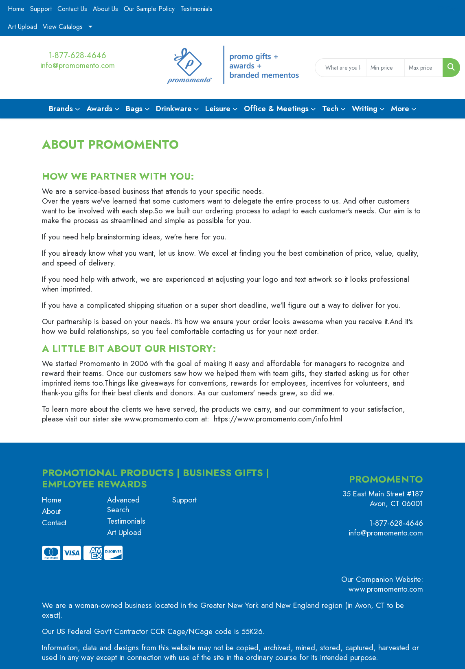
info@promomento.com (77, 65)
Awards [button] (99, 108)
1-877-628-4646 (77, 55)
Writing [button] (364, 108)
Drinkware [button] (174, 108)
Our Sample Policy (149, 8)
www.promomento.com (386, 588)
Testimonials (196, 8)
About (51, 511)
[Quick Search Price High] (423, 67)
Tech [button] (330, 108)
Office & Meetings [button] (276, 108)
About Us (105, 8)
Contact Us (72, 8)
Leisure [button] (217, 108)
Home (16, 8)
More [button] (400, 108)
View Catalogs (63, 26)
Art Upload (22, 26)
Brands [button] (61, 108)
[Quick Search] (340, 67)
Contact (54, 522)
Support (41, 8)
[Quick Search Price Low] (385, 67)
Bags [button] (134, 108)
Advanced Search (123, 504)
